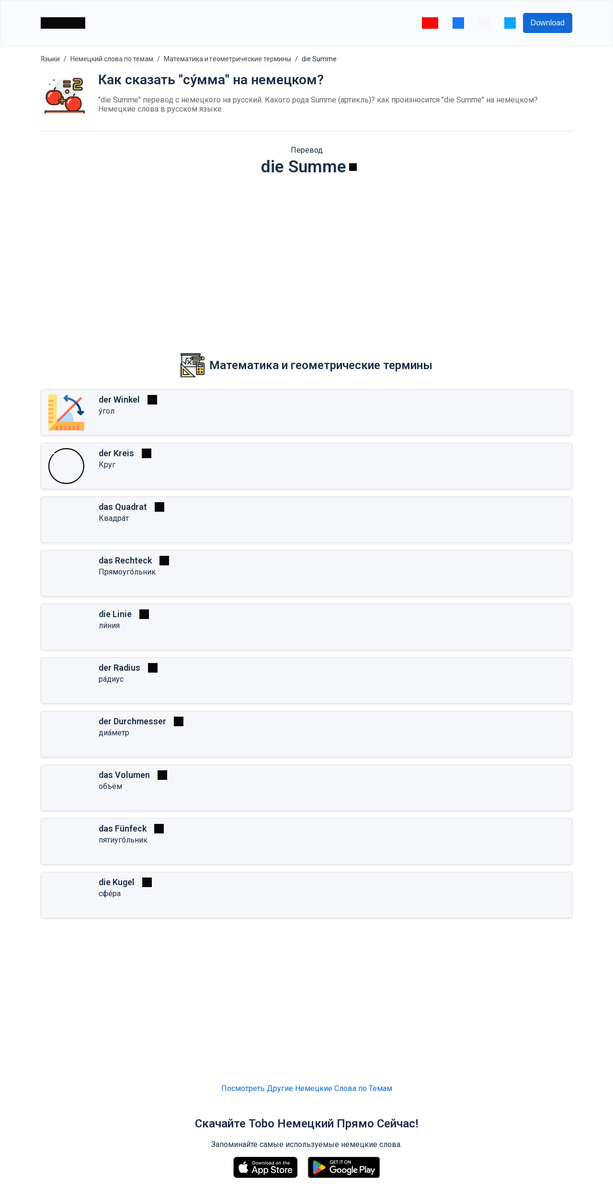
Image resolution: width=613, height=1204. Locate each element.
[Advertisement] (306, 258)
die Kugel (117, 882)
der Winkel (119, 399)
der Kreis (116, 453)
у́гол (106, 411)
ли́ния (109, 625)
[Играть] (353, 167)
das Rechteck (125, 560)
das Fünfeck (123, 828)
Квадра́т (114, 518)
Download (548, 23)
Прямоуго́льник (127, 571)
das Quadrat (123, 507)
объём (110, 786)
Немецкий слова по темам (111, 59)
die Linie (115, 614)
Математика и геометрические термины (227, 59)
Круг (107, 464)
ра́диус (111, 679)
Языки (50, 59)
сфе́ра (110, 893)
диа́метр (114, 732)
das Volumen (124, 775)
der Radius (119, 668)
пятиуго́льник (123, 839)
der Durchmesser (132, 721)
